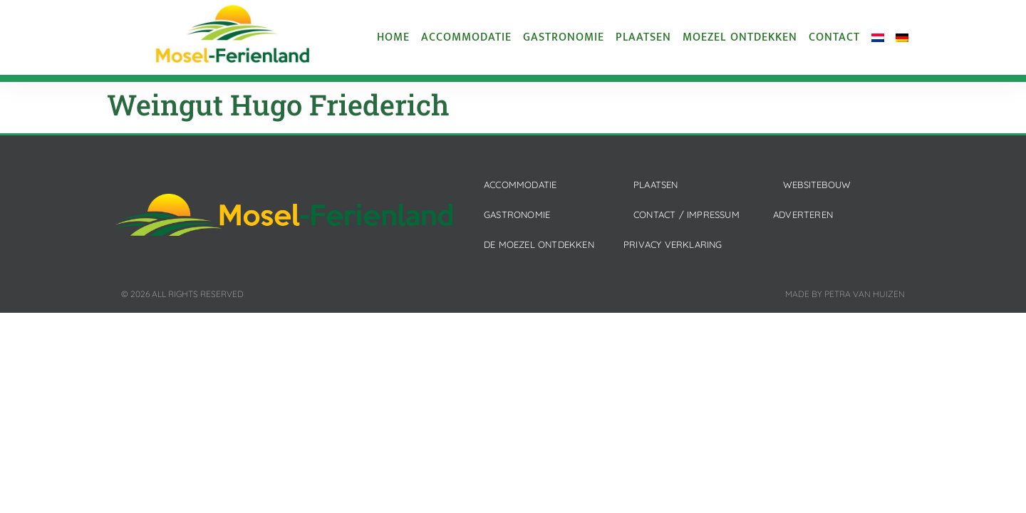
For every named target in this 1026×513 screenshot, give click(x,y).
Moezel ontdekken (740, 38)
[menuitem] (878, 38)
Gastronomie (563, 38)
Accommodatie (466, 38)
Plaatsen (643, 38)
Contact (834, 38)
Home (393, 38)
